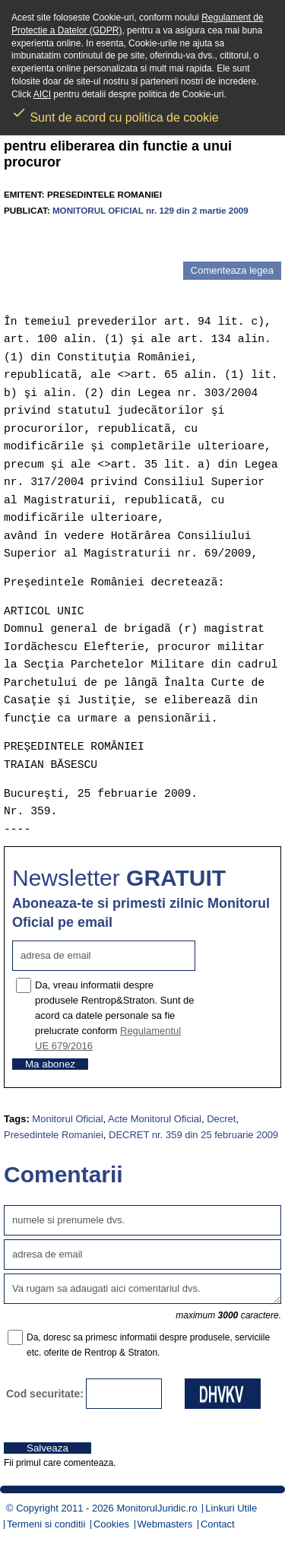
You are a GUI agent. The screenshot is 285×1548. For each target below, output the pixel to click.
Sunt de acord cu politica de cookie (115, 112)
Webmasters (165, 1524)
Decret (221, 1119)
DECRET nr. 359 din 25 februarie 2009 (193, 1134)
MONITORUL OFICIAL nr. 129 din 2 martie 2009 (150, 210)
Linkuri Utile (231, 1508)
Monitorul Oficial (67, 1119)
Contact (218, 1524)
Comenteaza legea (232, 270)
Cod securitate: (45, 1394)
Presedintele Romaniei (53, 1134)
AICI (42, 94)
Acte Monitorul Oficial (154, 1119)
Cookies (111, 1524)
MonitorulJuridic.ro (156, 1508)
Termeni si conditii (46, 1524)
